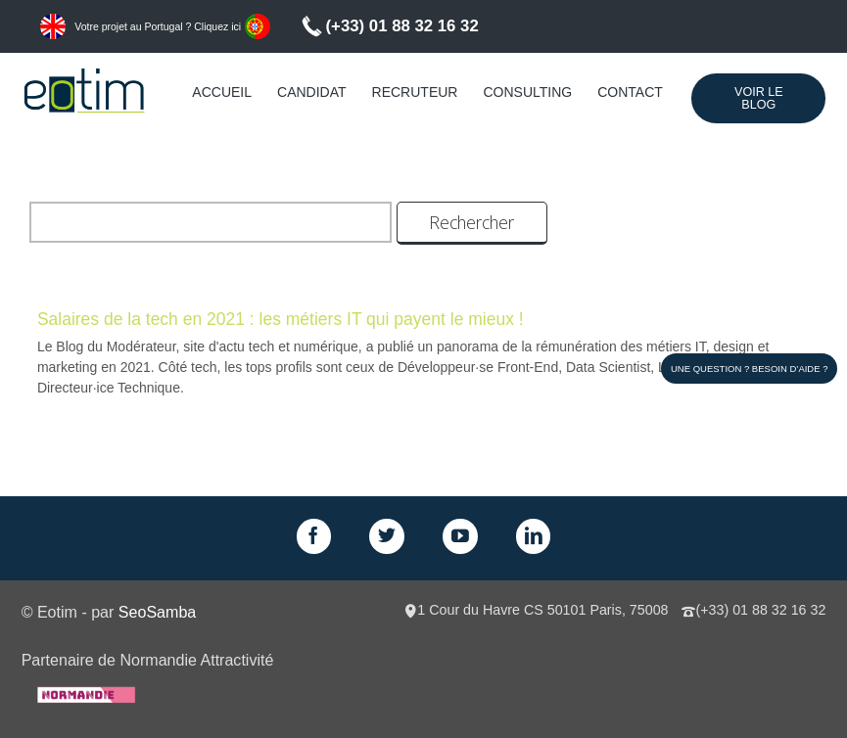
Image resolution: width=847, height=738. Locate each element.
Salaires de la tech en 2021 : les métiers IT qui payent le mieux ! (280, 319)
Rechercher (471, 222)
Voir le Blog (758, 98)
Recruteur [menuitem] (415, 92)
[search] (210, 222)
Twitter (386, 536)
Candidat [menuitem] (312, 92)
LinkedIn (533, 536)
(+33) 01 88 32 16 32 (402, 26)
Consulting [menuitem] (527, 92)
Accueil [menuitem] (222, 92)
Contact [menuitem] (630, 92)
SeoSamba (157, 612)
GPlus (460, 536)
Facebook (314, 536)
